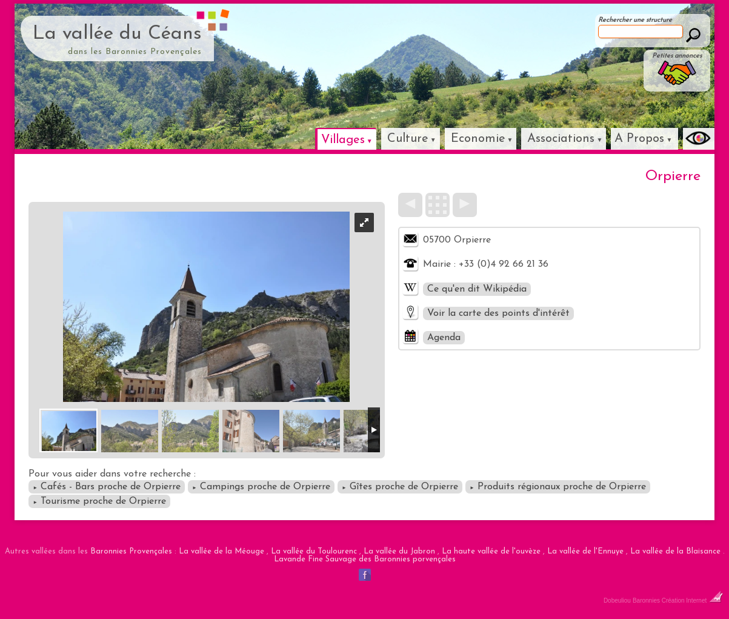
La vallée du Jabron (399, 551)
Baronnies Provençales (131, 551)
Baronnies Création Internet (678, 600)
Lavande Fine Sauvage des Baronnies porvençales (365, 559)
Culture (407, 139)
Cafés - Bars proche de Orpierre (107, 487)
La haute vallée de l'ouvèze (491, 551)
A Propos (639, 139)
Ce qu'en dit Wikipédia (477, 289)
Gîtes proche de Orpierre (400, 487)
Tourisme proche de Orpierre (99, 501)
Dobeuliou (617, 600)
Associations (560, 139)
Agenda (444, 338)
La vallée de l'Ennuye (585, 551)
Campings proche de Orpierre (261, 487)
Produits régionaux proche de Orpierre (558, 487)
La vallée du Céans (117, 34)
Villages (343, 140)
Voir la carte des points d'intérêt (498, 313)
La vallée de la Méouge (221, 551)
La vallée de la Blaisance (675, 551)
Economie (478, 139)
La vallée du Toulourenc (314, 551)
